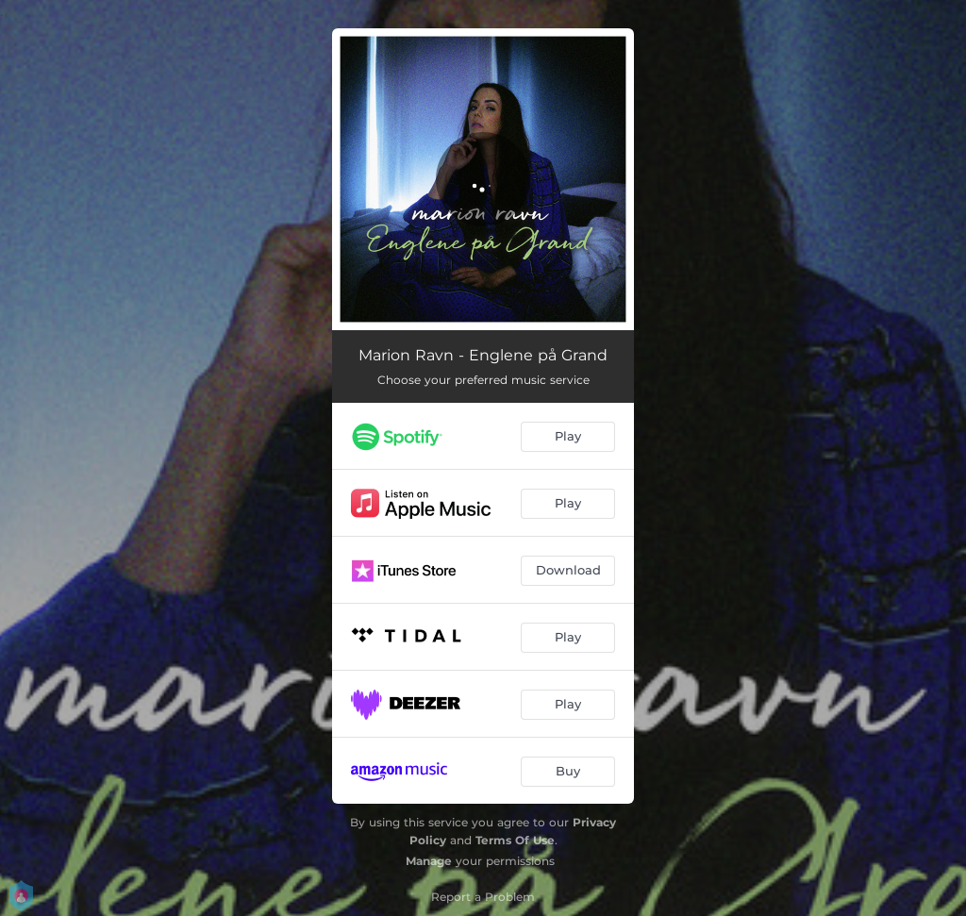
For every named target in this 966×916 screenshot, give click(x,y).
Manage (429, 861)
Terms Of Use (515, 840)
